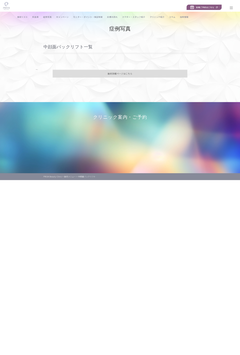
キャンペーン (75, 16)
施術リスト (35, 16)
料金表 (48, 16)
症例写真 (60, 16)
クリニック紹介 (169, 16)
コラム (185, 16)
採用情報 (197, 16)
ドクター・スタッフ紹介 (146, 16)
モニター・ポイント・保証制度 (100, 16)
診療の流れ (125, 16)
